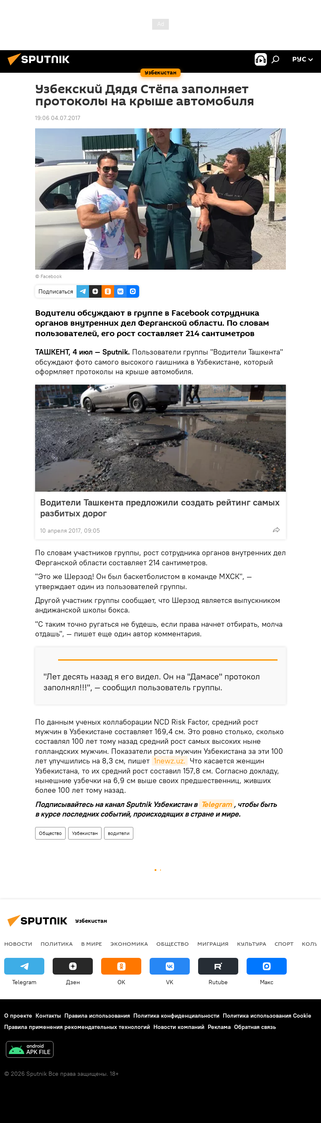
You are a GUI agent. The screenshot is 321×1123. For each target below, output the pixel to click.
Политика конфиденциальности (176, 1015)
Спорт (284, 943)
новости (18, 943)
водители (119, 833)
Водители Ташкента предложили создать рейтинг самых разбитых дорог (160, 507)
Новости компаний (178, 1027)
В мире (91, 943)
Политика (57, 943)
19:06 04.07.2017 (57, 118)
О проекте (18, 1015)
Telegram (216, 804)
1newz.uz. (170, 761)
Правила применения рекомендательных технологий (77, 1027)
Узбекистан (85, 833)
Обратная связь (255, 1027)
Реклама (219, 1027)
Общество (50, 833)
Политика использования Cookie (267, 1015)
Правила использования (97, 1015)
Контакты (48, 1015)
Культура (251, 943)
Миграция (213, 943)
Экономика (129, 943)
